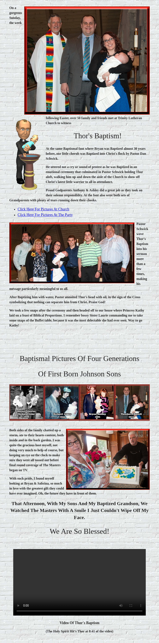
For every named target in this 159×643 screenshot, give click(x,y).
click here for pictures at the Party (45, 215)
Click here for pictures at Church (43, 209)
